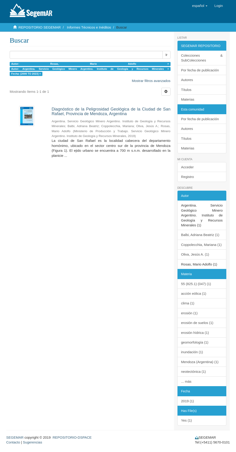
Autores (187, 80)
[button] (200, 6)
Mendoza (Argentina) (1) (200, 362)
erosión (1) (189, 313)
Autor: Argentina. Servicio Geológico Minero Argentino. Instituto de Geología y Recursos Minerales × (90, 68)
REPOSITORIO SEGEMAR (39, 27)
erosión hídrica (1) (195, 333)
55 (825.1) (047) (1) (196, 284)
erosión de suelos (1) (197, 323)
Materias (188, 99)
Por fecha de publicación (200, 70)
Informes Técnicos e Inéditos (89, 27)
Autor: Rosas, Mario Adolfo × (90, 63)
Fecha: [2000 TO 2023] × (26, 73)
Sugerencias (32, 442)
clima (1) (188, 303)
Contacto (13, 442)
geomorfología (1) (194, 342)
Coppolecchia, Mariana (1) (201, 245)
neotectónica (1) (193, 371)
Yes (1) (186, 420)
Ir (166, 55)
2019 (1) (187, 401)
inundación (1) (192, 352)
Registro (187, 177)
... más (186, 381)
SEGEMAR (15, 437)
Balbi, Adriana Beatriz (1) (200, 235)
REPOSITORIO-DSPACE (72, 437)
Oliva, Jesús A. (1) (195, 254)
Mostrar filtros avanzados (151, 81)
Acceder (187, 167)
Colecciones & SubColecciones (202, 57)
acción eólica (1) (193, 293)
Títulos (186, 90)
